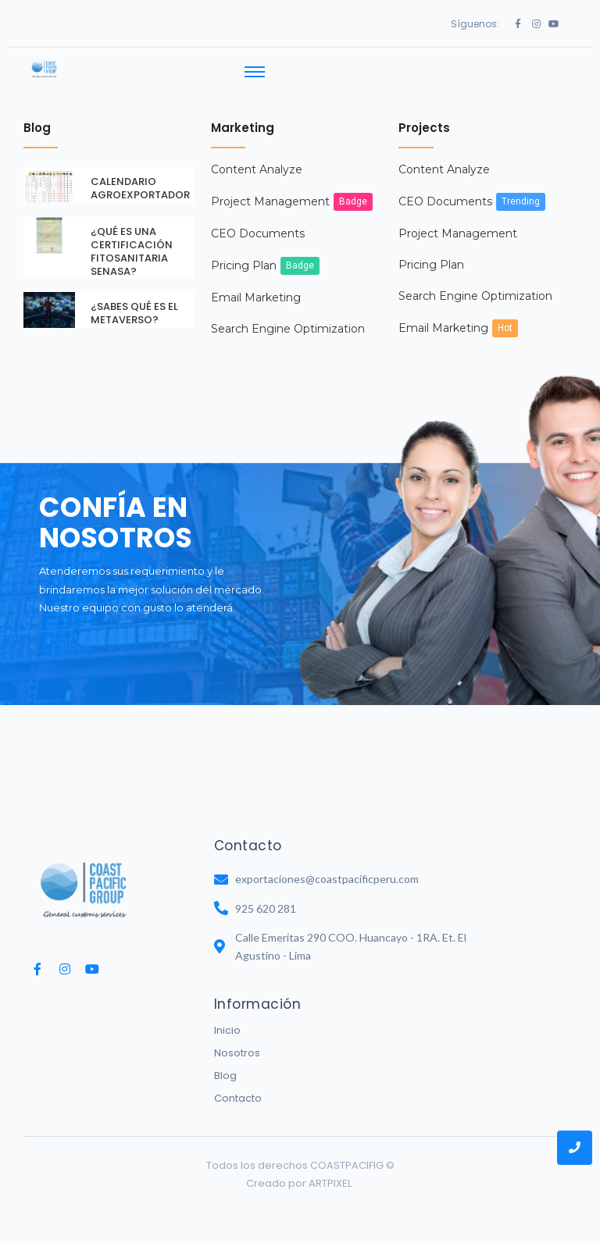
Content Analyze (256, 155)
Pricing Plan (244, 251)
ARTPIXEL (330, 1169)
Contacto (238, 1084)
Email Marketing (256, 283)
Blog (225, 1061)
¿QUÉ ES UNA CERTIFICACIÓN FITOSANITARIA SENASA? (132, 237)
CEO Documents (258, 219)
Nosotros (237, 1038)
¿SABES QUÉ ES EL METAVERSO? (134, 298)
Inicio (227, 1016)
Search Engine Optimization (288, 315)
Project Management (270, 187)
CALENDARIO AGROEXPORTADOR (140, 174)
